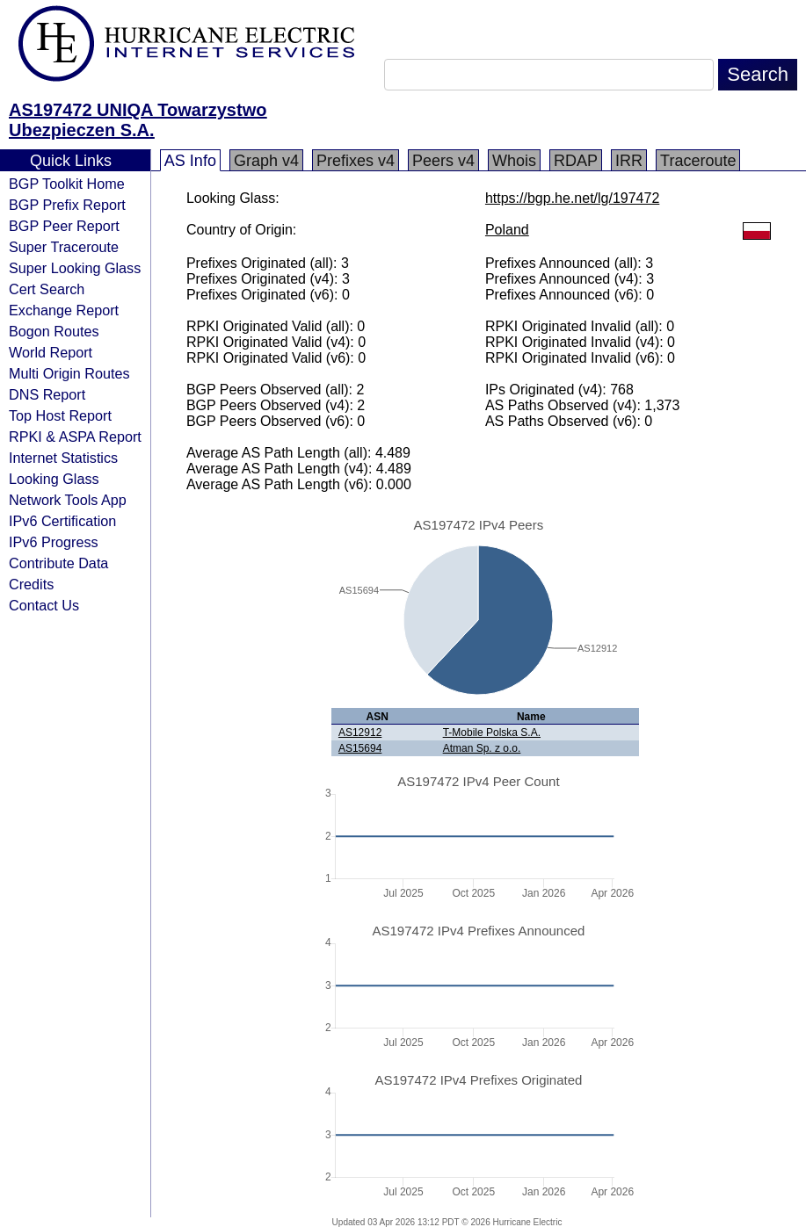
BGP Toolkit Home (67, 183)
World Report (50, 352)
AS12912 (359, 732)
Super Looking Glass (75, 268)
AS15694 (359, 748)
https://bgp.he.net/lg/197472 (572, 198)
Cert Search (46, 289)
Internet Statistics (63, 458)
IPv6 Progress (53, 542)
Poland (507, 229)
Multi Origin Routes (69, 373)
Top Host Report (60, 415)
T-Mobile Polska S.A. (492, 732)
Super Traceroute (64, 247)
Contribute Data (58, 563)
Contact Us (44, 605)
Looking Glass (54, 479)
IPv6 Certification (62, 521)
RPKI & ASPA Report (75, 436)
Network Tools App (68, 500)
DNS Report (47, 394)
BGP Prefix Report (67, 205)
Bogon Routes (54, 331)
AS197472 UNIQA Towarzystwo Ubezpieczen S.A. (137, 120)
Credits (31, 584)
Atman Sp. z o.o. (482, 748)
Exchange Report (64, 310)
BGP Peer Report (64, 226)
